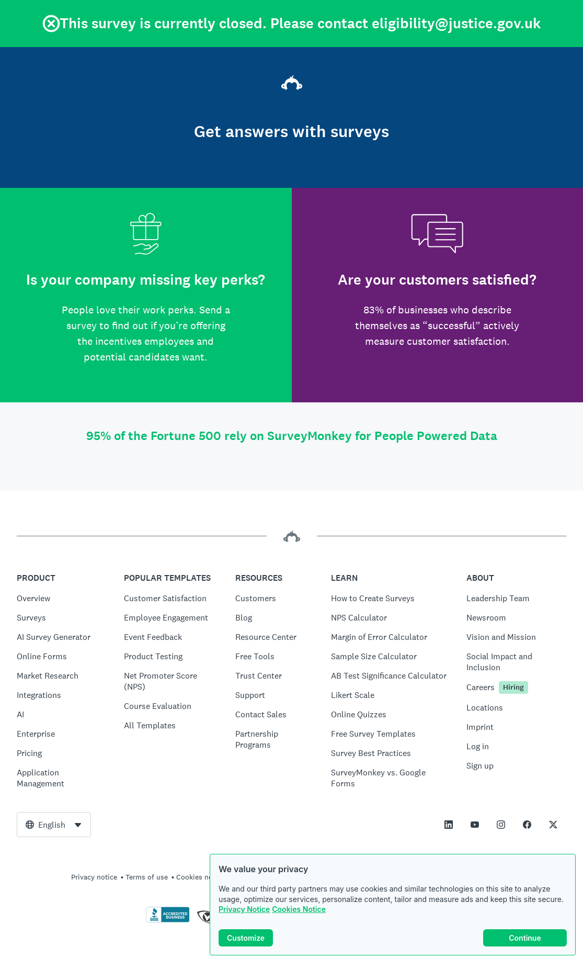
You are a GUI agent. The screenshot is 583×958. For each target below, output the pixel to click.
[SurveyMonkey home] (291, 84)
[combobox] (54, 824)
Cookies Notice (299, 909)
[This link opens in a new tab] (449, 824)
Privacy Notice (244, 909)
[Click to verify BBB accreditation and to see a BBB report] (168, 920)
